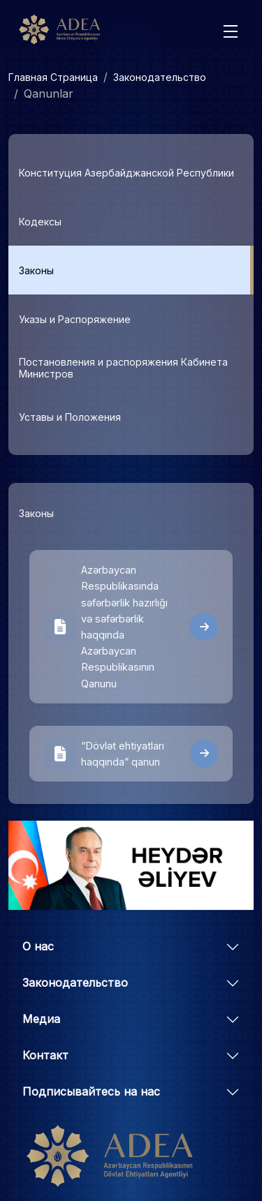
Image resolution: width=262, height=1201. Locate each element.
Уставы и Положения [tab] (70, 417)
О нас (38, 946)
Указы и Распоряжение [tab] (75, 319)
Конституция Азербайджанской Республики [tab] (126, 173)
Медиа (41, 1019)
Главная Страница (53, 77)
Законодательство (159, 77)
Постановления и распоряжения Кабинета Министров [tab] (123, 368)
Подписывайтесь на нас (91, 1091)
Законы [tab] (36, 270)
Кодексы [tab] (40, 221)
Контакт (45, 1055)
